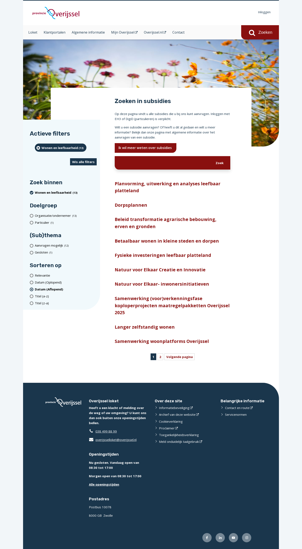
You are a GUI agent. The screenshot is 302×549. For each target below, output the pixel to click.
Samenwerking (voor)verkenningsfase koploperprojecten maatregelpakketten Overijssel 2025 (172, 305)
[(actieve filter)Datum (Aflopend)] (66, 289)
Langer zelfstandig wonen (145, 327)
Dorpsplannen (131, 205)
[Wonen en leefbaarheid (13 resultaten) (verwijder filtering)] (60, 148)
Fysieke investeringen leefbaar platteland (163, 255)
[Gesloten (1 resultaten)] (66, 252)
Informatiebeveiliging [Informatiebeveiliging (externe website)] (174, 408)
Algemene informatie (88, 32)
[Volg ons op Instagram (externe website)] (246, 537)
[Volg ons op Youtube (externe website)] (233, 537)
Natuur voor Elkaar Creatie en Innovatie (160, 270)
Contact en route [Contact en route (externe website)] (237, 408)
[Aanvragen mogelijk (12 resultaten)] (66, 245)
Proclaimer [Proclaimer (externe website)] (166, 428)
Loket (32, 32)
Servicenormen (236, 414)
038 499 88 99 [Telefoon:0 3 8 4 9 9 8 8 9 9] (106, 431)
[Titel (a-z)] (66, 296)
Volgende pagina (179, 357)
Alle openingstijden (104, 484)
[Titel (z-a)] (66, 302)
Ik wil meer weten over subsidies (145, 147)
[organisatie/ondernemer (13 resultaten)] (66, 215)
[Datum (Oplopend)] (66, 282)
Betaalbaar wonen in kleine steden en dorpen (167, 241)
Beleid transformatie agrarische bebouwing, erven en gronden (165, 222)
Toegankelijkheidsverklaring (179, 435)
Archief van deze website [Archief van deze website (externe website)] (177, 414)
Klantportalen (54, 32)
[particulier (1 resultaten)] (66, 222)
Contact (178, 32)
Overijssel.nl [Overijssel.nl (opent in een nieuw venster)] (153, 32)
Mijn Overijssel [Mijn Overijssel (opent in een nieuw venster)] (122, 32)
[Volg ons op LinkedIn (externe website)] (220, 537)
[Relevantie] (66, 275)
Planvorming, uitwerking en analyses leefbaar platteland (167, 187)
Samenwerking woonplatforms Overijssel (162, 341)
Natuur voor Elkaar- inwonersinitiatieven (162, 284)
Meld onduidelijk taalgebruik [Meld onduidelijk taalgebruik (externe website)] (179, 441)
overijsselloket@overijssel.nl (113, 440)
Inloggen (264, 12)
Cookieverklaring (171, 421)
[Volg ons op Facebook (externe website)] (207, 537)
